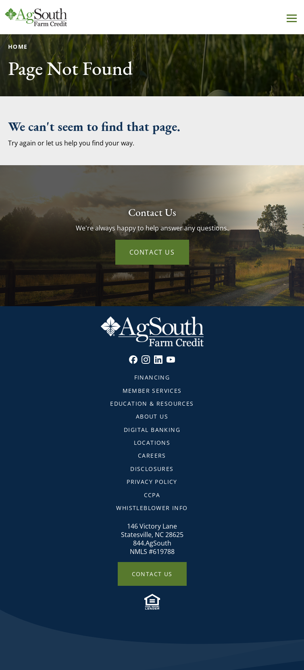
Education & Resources (152, 403)
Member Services (152, 390)
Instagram (146, 360)
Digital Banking (152, 430)
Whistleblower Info (151, 508)
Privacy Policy (152, 481)
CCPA (152, 495)
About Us (152, 416)
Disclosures (151, 469)
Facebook (133, 360)
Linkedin (158, 360)
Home (18, 46)
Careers (152, 455)
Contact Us (152, 252)
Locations (152, 442)
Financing (152, 377)
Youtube (171, 360)
